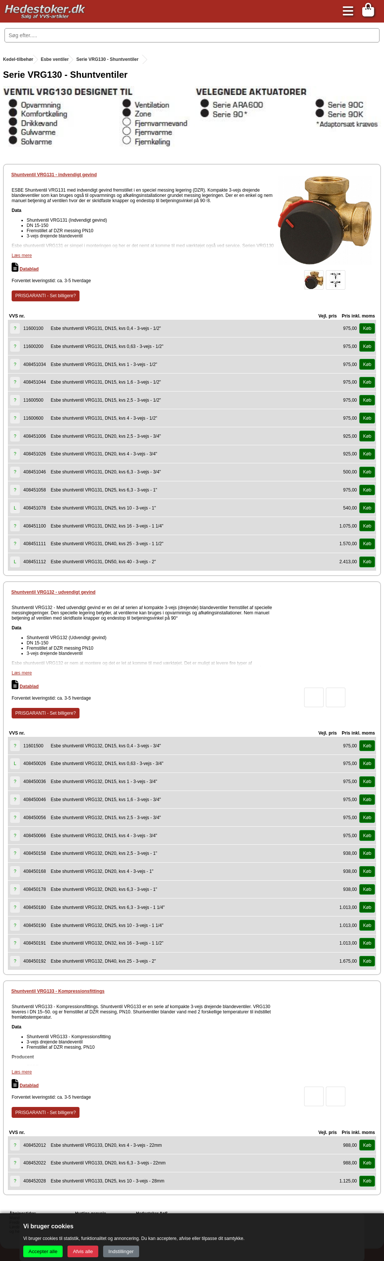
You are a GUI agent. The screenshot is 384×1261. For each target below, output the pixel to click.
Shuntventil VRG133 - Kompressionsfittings (58, 991)
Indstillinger (121, 1251)
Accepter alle (42, 1251)
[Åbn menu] (346, 11)
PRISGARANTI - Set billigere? (45, 295)
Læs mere (22, 255)
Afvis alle (83, 1251)
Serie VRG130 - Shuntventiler (107, 59)
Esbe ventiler (55, 59)
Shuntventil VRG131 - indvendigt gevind (54, 174)
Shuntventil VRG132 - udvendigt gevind (53, 592)
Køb (367, 328)
